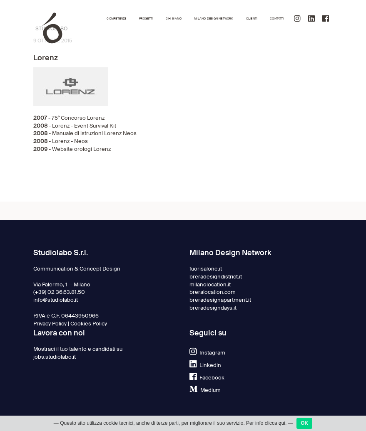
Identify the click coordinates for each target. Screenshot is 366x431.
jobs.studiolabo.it (54, 356)
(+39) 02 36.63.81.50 (59, 292)
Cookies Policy (88, 323)
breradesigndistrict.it (215, 276)
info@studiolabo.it (55, 299)
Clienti (251, 18)
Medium (205, 390)
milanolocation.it (210, 284)
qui (282, 426)
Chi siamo (174, 18)
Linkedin (205, 365)
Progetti (146, 18)
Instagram (207, 352)
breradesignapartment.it (220, 299)
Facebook (206, 377)
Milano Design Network (213, 18)
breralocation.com (212, 292)
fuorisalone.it (205, 268)
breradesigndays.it (213, 307)
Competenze (116, 18)
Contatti (277, 18)
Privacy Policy (50, 323)
